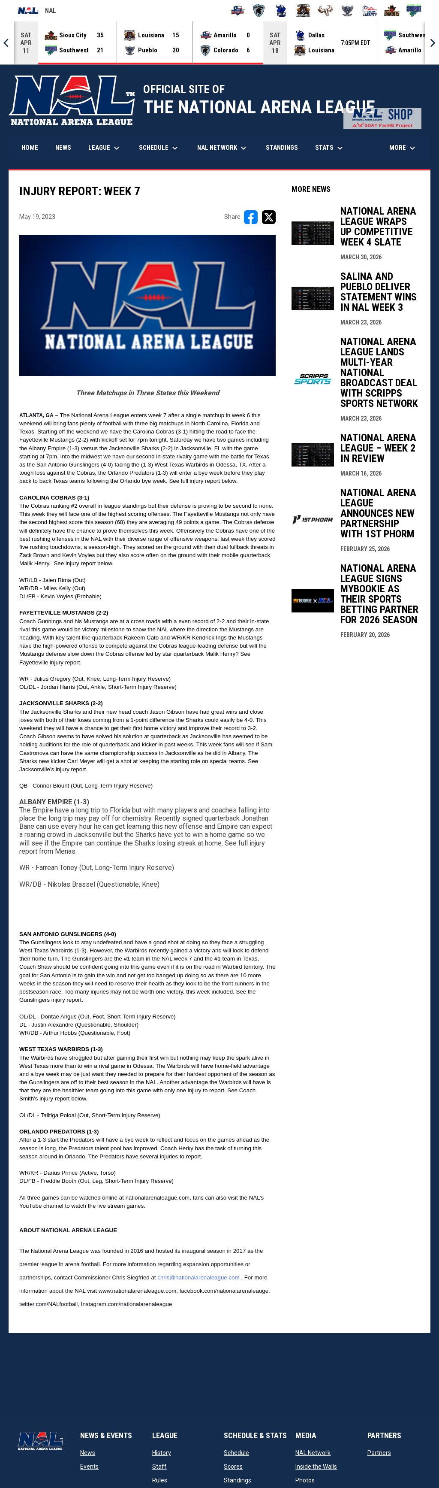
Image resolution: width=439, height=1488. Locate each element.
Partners (379, 1452)
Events (89, 1466)
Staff (159, 1466)
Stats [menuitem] (330, 148)
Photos (305, 1480)
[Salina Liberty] (370, 10)
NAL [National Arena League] (36, 12)
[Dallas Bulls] (281, 10)
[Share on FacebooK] (251, 217)
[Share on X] (269, 217)
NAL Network (313, 1452)
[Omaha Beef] (326, 10)
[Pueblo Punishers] (347, 10)
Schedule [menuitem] (159, 148)
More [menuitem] (403, 148)
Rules (159, 1480)
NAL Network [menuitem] (226, 148)
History (161, 1452)
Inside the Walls (316, 1466)
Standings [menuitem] (282, 148)
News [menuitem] (63, 148)
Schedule (236, 1452)
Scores (233, 1466)
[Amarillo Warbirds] (237, 10)
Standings (237, 1480)
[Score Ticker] (219, 42)
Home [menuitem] (29, 148)
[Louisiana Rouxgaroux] (303, 10)
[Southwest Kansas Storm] (414, 10)
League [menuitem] (105, 148)
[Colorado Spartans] (259, 10)
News (87, 1452)
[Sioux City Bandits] (392, 10)
